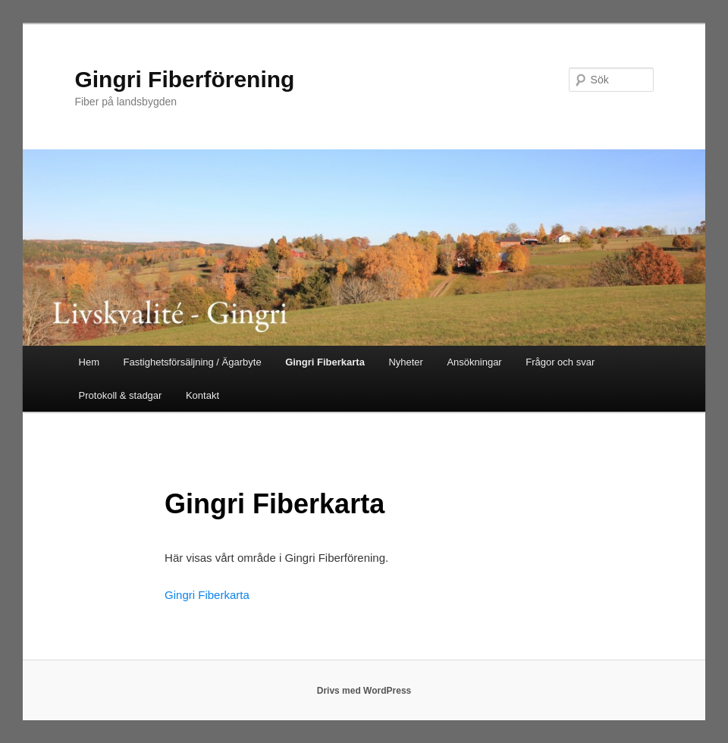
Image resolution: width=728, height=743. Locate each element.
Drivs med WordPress (364, 690)
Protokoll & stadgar (120, 395)
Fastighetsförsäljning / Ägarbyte (193, 362)
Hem (89, 362)
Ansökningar (474, 362)
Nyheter (405, 362)
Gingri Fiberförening (184, 79)
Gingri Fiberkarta (325, 362)
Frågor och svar (560, 362)
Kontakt (202, 395)
